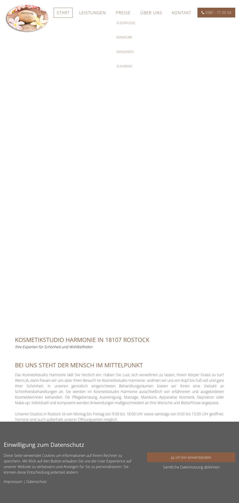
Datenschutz (36, 481)
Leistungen (92, 12)
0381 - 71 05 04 (216, 12)
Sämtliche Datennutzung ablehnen (191, 467)
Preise (123, 12)
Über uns (151, 12)
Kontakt (181, 12)
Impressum (13, 481)
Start (63, 12)
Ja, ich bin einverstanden (191, 457)
